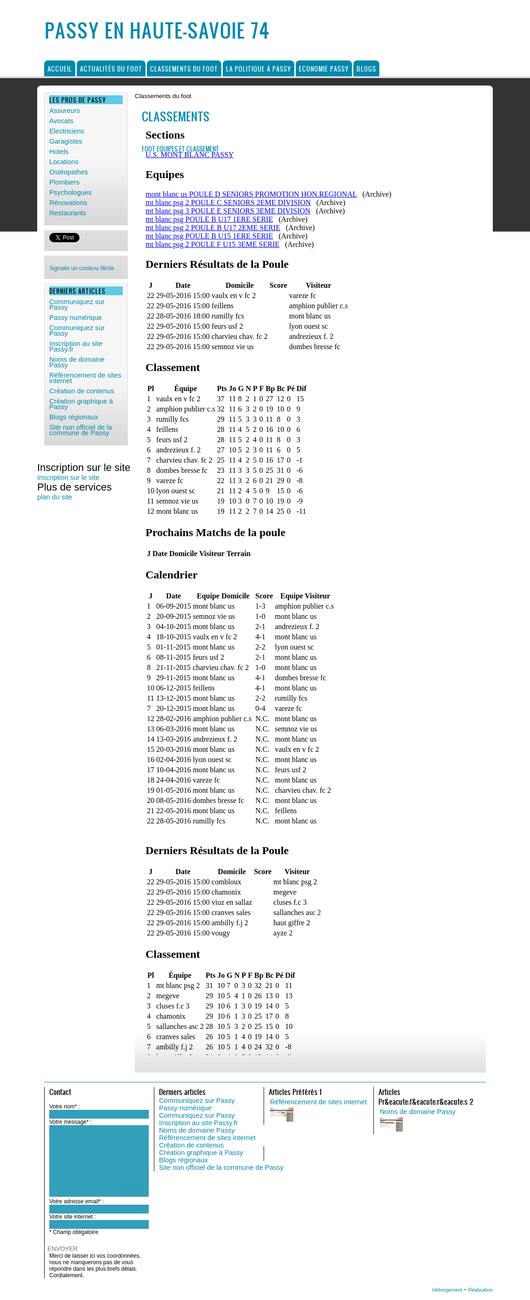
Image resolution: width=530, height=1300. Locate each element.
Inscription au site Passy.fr (198, 1123)
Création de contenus (191, 1145)
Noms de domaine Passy (197, 1130)
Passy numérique (185, 1108)
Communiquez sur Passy (197, 1100)
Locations (64, 162)
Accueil (59, 68)
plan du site (54, 497)
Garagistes (65, 141)
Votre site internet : (72, 1217)
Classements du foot (184, 68)
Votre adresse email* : (76, 1201)
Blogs (366, 68)
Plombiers (64, 182)
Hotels (59, 151)
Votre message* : (70, 1122)
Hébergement (447, 1290)
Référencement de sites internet (207, 1137)
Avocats (61, 121)
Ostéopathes (68, 172)
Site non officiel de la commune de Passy (221, 1167)
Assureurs (64, 110)
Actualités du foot (111, 68)
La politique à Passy (258, 68)
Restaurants (67, 213)
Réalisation (480, 1290)
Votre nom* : (64, 1106)
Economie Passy (324, 68)
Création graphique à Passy (201, 1152)
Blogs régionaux (183, 1160)
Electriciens (66, 131)
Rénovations (68, 202)
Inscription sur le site (68, 477)
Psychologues (70, 192)
